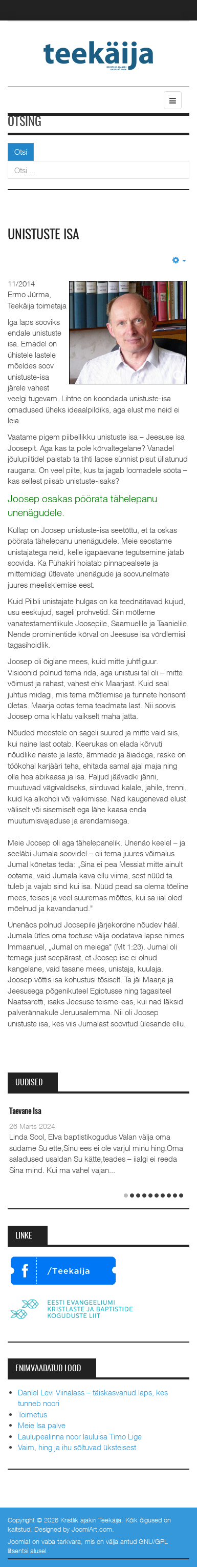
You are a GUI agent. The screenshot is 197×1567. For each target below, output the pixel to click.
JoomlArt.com (92, 1529)
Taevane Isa (25, 1112)
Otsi (20, 151)
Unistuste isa (43, 235)
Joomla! (19, 1541)
